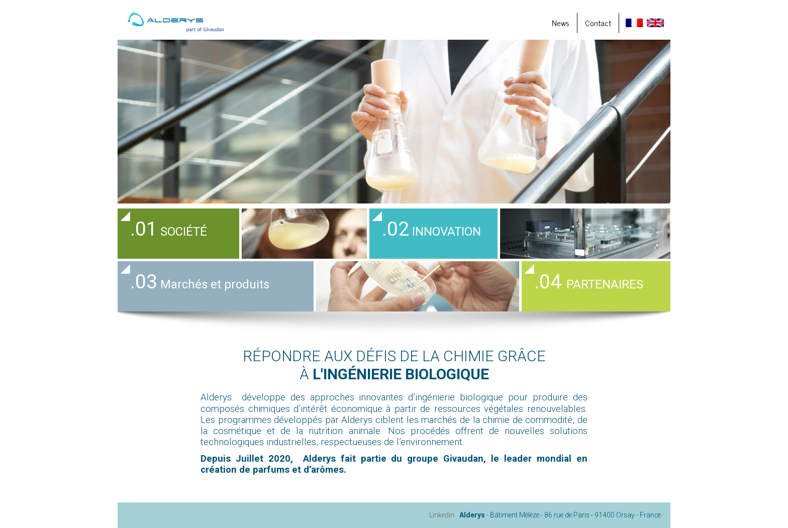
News (560, 22)
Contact (598, 22)
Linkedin (441, 515)
